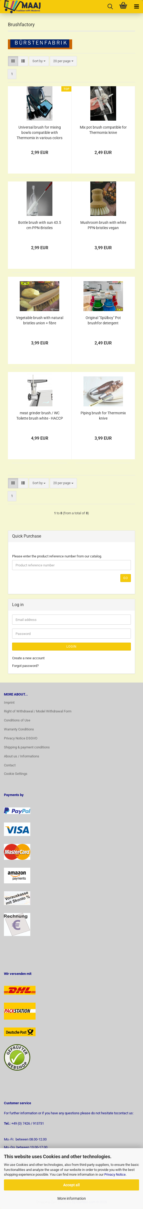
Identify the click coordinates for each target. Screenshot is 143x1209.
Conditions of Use (17, 720)
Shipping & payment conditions (27, 747)
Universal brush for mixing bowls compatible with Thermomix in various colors (39, 132)
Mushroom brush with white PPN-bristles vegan (103, 225)
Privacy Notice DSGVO (20, 738)
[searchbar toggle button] (110, 6)
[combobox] (39, 61)
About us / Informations (21, 756)
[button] (13, 61)
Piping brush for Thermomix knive (103, 415)
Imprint (9, 703)
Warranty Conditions (19, 729)
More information (71, 1198)
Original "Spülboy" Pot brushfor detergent (103, 320)
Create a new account (28, 658)
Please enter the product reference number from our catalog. (57, 556)
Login (71, 646)
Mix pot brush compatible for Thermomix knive (103, 130)
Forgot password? (25, 666)
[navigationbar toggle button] (136, 6)
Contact (10, 765)
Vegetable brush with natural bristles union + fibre (39, 320)
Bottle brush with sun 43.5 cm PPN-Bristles (39, 225)
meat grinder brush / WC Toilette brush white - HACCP (39, 415)
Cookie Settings (15, 774)
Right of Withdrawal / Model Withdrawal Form (37, 711)
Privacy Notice (115, 1174)
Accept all (71, 1185)
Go (125, 578)
